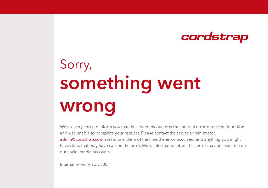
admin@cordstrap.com (81, 140)
